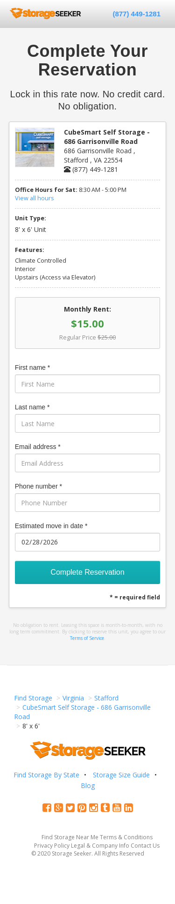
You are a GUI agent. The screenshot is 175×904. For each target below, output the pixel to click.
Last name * (32, 407)
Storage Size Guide (121, 774)
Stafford (106, 697)
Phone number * (38, 486)
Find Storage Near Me (70, 837)
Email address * (38, 446)
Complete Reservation (87, 572)
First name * (32, 367)
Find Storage (33, 697)
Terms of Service (87, 638)
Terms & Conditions (126, 837)
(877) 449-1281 (136, 14)
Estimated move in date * (51, 526)
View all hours (34, 198)
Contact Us (145, 846)
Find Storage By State (46, 774)
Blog (88, 785)
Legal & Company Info (100, 846)
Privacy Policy (52, 846)
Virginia (73, 697)
